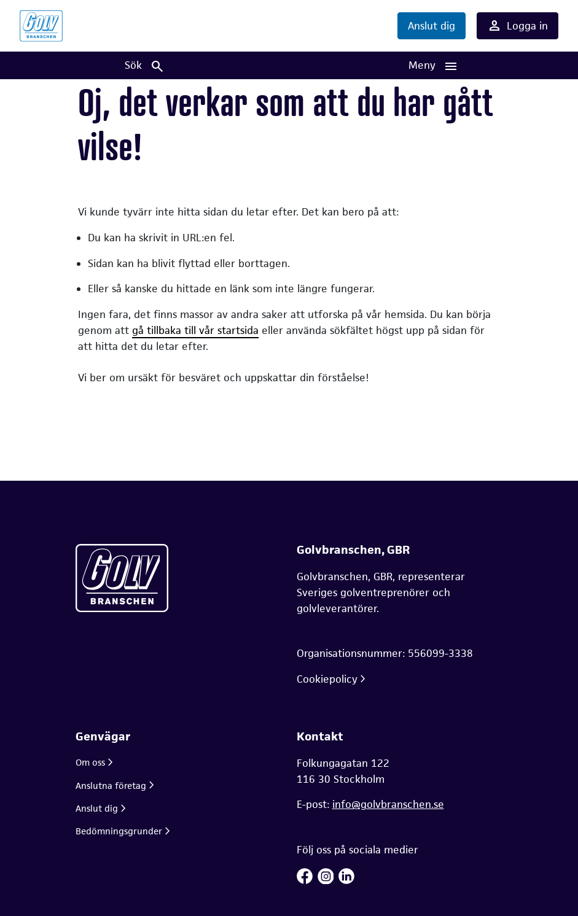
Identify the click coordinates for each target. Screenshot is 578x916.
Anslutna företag (111, 785)
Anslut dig (431, 26)
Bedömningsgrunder (119, 831)
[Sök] (144, 65)
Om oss (90, 762)
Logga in (517, 25)
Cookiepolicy (327, 679)
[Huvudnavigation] (434, 65)
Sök (145, 66)
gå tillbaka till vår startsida (195, 330)
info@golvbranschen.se (388, 804)
